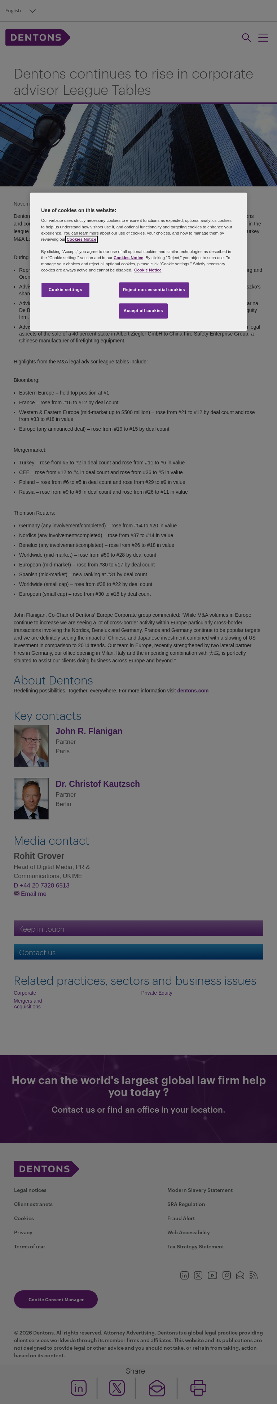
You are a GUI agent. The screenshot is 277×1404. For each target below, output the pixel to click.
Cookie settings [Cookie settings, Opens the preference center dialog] (65, 289)
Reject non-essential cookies (154, 289)
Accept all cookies (143, 310)
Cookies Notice (81, 239)
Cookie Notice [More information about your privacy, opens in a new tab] (148, 270)
